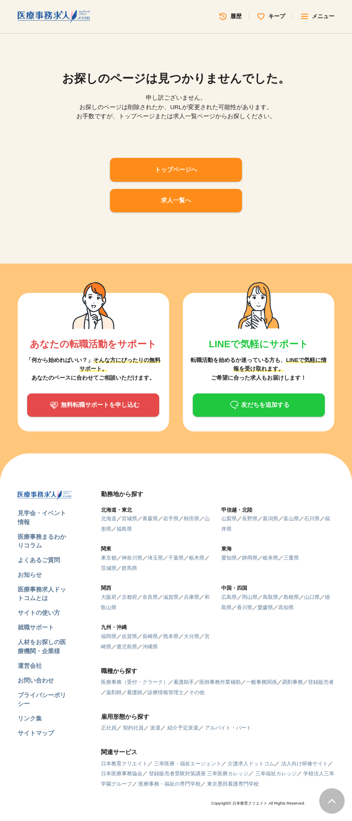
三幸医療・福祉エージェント (187, 764)
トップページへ (176, 170)
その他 (196, 692)
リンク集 (30, 718)
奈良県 (150, 597)
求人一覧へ (176, 200)
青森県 (150, 519)
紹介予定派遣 (182, 728)
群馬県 (129, 568)
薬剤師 (114, 692)
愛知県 (229, 558)
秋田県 (191, 519)
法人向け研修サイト (304, 764)
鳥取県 (270, 597)
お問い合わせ (36, 680)
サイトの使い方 (39, 613)
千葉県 (176, 558)
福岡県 (108, 636)
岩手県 (171, 519)
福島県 (124, 529)
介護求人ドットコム (251, 764)
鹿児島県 (126, 647)
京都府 (129, 597)
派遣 (155, 728)
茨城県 (108, 568)
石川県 (312, 519)
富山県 (291, 519)
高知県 (286, 607)
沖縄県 (150, 647)
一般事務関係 (261, 682)
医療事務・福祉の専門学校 (169, 784)
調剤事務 (292, 682)
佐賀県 (129, 636)
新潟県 (270, 519)
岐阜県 (270, 558)
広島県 (229, 597)
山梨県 (229, 519)
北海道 (108, 519)
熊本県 (171, 636)
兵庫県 (191, 597)
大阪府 (108, 597)
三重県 (291, 558)
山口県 (312, 597)
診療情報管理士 (166, 692)
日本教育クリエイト (124, 764)
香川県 (244, 607)
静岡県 (250, 558)
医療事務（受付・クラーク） (134, 682)
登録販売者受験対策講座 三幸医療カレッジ (198, 774)
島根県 (291, 597)
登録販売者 (321, 682)
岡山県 (250, 597)
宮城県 (129, 519)
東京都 (108, 558)
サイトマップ (36, 733)
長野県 (250, 519)
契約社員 (133, 728)
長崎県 (150, 636)
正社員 (108, 728)
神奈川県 (132, 558)
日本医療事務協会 (121, 774)
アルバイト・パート (228, 728)
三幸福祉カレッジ (276, 774)
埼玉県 (155, 558)
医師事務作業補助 (220, 682)
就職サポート (36, 627)
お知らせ (30, 575)
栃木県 (196, 558)
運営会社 (30, 666)
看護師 (134, 692)
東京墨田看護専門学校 (233, 784)
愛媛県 (265, 607)
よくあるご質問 (39, 560)
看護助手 (183, 682)
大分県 (191, 636)
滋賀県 (171, 597)
